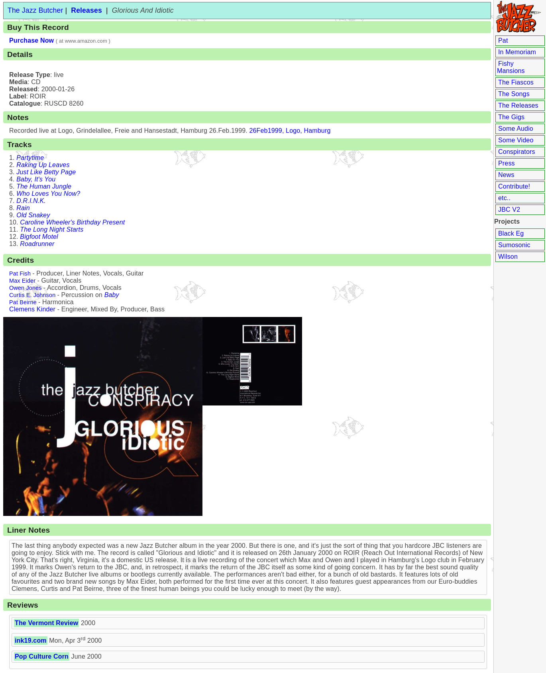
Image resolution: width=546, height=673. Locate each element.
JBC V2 (509, 209)
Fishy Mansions (511, 67)
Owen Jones (25, 288)
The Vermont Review (46, 623)
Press (506, 163)
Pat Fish (20, 273)
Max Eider (22, 280)
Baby (111, 294)
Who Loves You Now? (48, 193)
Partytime (30, 157)
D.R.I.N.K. (31, 200)
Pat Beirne (23, 302)
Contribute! (514, 186)
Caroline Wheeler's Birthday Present (72, 222)
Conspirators (516, 151)
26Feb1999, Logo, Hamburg (289, 130)
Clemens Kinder (32, 309)
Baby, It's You (35, 179)
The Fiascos (516, 82)
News (506, 174)
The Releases (518, 105)
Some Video (515, 140)
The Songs (514, 94)
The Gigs (511, 117)
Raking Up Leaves (42, 164)
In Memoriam (517, 52)
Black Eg (511, 233)
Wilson (508, 256)
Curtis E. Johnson (32, 295)
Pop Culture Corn (42, 656)
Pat (503, 40)
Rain (23, 208)
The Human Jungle (43, 186)
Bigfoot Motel (39, 236)
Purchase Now (31, 40)
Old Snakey (33, 215)
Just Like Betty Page (46, 172)
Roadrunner (37, 243)
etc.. (504, 198)
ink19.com (31, 640)
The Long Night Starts (51, 229)
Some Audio (515, 128)
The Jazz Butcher (35, 10)
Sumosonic (514, 245)
